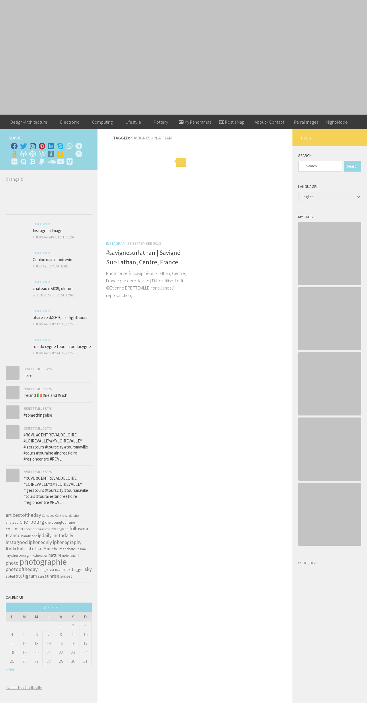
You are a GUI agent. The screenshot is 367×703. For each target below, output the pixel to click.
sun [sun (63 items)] (41, 576)
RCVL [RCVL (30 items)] (58, 570)
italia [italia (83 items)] (11, 548)
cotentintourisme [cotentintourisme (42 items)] (37, 529)
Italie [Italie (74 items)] (22, 548)
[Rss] (69, 153)
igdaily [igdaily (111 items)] (45, 535)
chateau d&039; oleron (53, 288)
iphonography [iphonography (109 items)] (67, 542)
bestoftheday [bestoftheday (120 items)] (27, 515)
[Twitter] (23, 146)
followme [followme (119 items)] (79, 528)
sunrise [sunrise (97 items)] (52, 576)
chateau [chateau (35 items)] (12, 522)
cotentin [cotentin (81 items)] (14, 528)
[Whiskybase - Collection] (51, 153)
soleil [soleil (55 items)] (10, 576)
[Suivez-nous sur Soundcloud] (51, 161)
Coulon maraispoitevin (52, 259)
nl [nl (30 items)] (78, 556)
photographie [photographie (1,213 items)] (43, 561)
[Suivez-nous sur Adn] (78, 153)
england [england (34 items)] (63, 529)
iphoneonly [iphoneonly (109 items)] (40, 542)
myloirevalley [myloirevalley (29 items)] (38, 556)
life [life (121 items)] (31, 548)
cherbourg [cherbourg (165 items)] (31, 521)
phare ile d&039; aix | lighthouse (61, 317)
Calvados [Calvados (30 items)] (48, 516)
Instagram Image (48, 230)
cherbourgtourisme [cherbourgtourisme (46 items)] (60, 522)
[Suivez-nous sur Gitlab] (23, 153)
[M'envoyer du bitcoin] (32, 161)
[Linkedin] (51, 146)
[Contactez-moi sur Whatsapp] (69, 146)
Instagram (116, 243)
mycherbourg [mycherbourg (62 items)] (17, 555)
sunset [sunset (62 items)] (66, 576)
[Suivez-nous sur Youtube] (60, 161)
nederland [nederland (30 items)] (69, 556)
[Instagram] (32, 146)
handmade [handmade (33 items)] (29, 536)
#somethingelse (38, 415)
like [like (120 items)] (38, 548)
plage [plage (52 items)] (43, 569)
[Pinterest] (41, 146)
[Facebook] (14, 146)
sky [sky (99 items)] (88, 569)
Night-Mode (337, 122)
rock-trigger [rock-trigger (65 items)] (73, 569)
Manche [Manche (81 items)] (50, 548)
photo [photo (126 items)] (12, 563)
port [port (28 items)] (51, 570)
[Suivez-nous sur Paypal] (41, 161)
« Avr (10, 669)
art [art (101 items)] (9, 515)
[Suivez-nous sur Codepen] (32, 153)
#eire (28, 375)
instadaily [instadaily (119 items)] (62, 535)
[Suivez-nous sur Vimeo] (69, 161)
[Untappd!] (60, 153)
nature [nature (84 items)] (54, 555)
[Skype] (60, 146)
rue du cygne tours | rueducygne (62, 346)
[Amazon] (14, 153)
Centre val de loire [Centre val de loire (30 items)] (67, 516)
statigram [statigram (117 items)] (26, 576)
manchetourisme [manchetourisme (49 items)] (72, 549)
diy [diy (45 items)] (53, 529)
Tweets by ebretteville (24, 687)
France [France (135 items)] (13, 535)
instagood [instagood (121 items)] (17, 542)
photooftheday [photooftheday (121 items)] (22, 569)
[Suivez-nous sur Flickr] (14, 161)
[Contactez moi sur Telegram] (78, 146)
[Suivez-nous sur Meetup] (23, 161)
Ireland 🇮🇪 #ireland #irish (45, 395)
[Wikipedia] (41, 153)
